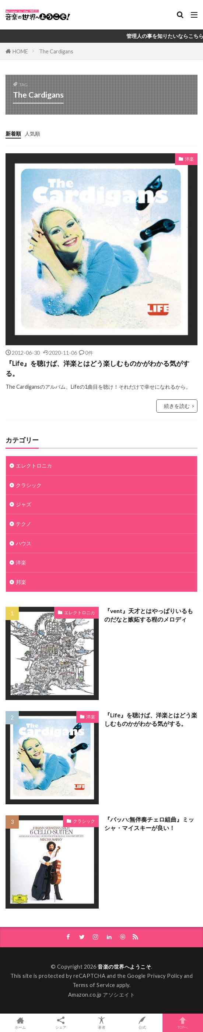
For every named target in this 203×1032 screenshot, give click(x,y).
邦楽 (21, 582)
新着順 (13, 133)
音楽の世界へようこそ (124, 966)
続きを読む (177, 406)
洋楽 (189, 159)
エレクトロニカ (34, 465)
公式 (142, 1023)
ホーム (20, 1023)
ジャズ (23, 504)
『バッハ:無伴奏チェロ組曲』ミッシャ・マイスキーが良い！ (149, 823)
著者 (101, 1023)
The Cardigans (56, 51)
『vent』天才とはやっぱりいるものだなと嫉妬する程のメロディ (148, 615)
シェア (61, 1023)
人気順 (32, 133)
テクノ (23, 524)
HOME (20, 51)
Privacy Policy (164, 976)
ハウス (23, 543)
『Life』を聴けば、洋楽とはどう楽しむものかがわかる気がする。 (97, 368)
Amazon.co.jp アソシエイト (101, 994)
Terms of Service (94, 985)
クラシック (29, 485)
